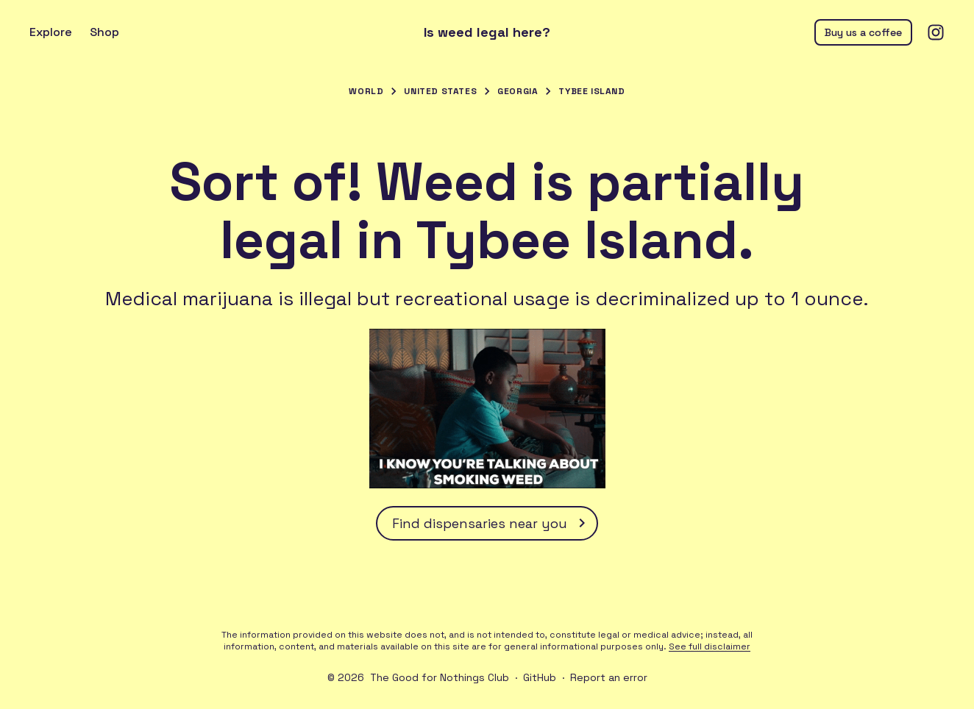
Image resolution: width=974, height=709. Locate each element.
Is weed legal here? (487, 32)
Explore (50, 32)
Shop (104, 32)
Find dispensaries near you (491, 523)
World (366, 91)
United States (440, 91)
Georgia (517, 91)
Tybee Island (591, 91)
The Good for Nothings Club (439, 677)
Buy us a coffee (863, 32)
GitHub (539, 677)
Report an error (608, 677)
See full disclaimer (709, 646)
